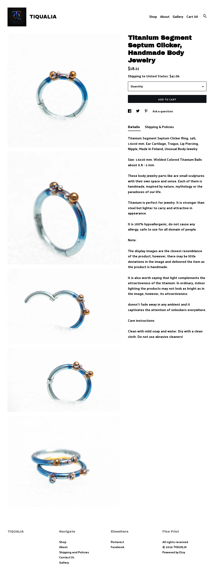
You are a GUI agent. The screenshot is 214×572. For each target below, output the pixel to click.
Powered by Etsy (173, 552)
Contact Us (66, 557)
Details (134, 127)
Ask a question (163, 111)
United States (157, 76)
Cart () (192, 16)
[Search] (204, 16)
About (164, 16)
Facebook (117, 547)
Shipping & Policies (159, 127)
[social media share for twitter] (138, 111)
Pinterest (117, 542)
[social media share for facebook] (130, 111)
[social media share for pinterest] (146, 111)
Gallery (178, 16)
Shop (153, 16)
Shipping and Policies (74, 552)
